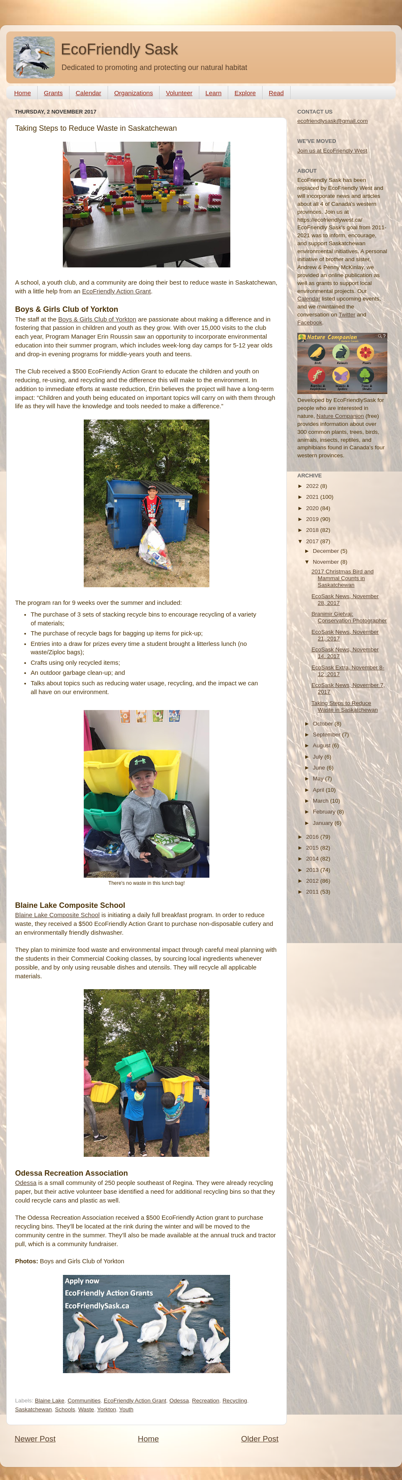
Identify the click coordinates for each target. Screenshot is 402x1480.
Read (276, 92)
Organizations (133, 92)
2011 (313, 892)
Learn (214, 92)
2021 (313, 497)
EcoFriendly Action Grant (116, 291)
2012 (313, 881)
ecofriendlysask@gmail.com (332, 121)
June (320, 768)
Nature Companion (340, 416)
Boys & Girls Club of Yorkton (97, 319)
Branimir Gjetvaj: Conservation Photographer (349, 617)
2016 (313, 837)
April (319, 790)
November (326, 562)
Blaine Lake (49, 1400)
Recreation (205, 1400)
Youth (126, 1409)
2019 (313, 519)
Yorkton (106, 1409)
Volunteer (179, 92)
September (327, 734)
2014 (313, 858)
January (324, 823)
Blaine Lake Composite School (57, 915)
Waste (86, 1409)
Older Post (259, 1438)
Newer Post (35, 1438)
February (325, 812)
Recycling (234, 1400)
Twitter (347, 314)
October (324, 724)
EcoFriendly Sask (119, 49)
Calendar (88, 92)
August (322, 745)
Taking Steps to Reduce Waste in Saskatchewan (345, 706)
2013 (313, 870)
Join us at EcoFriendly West (332, 151)
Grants (53, 92)
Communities (83, 1400)
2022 (313, 486)
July (319, 757)
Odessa (25, 1182)
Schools (65, 1409)
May (319, 778)
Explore (245, 92)
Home (22, 92)
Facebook (309, 322)
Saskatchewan (33, 1409)
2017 (313, 541)
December (326, 551)
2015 (313, 848)
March (321, 801)
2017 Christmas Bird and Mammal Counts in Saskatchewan (343, 578)
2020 (313, 508)
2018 (313, 530)
